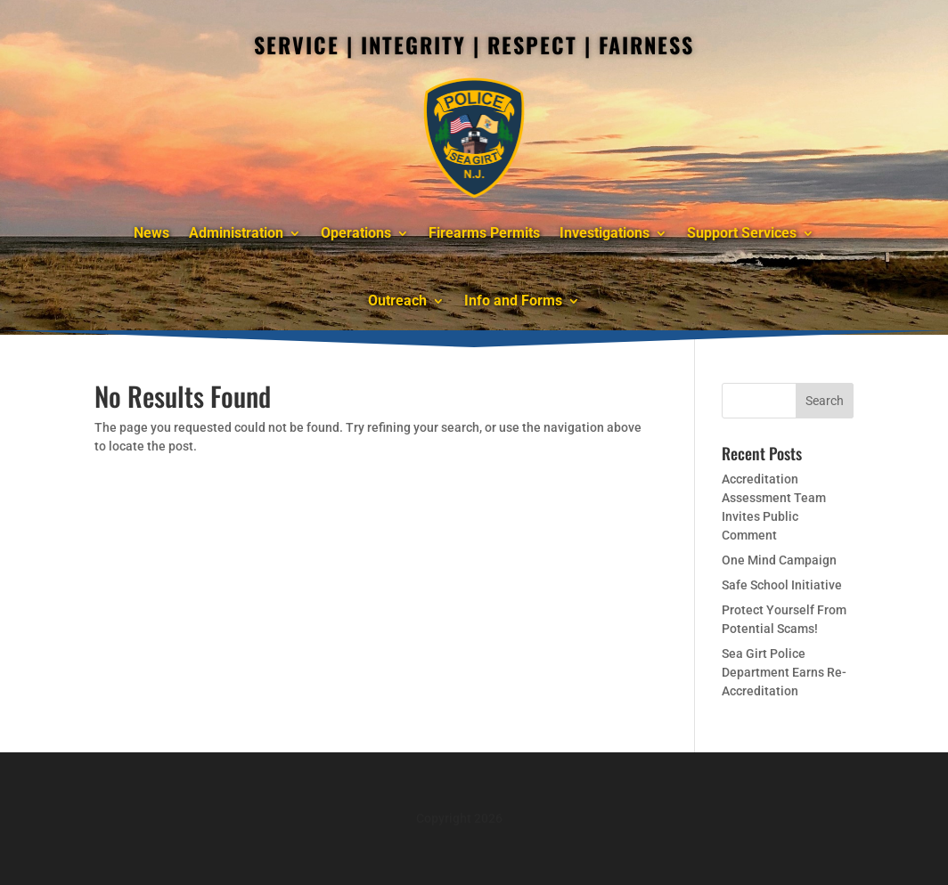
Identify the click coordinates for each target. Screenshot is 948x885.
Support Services (742, 232)
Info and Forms (513, 300)
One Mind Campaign (779, 560)
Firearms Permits (484, 232)
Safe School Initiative (782, 585)
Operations (356, 232)
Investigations (605, 232)
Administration (236, 232)
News (151, 232)
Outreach (397, 300)
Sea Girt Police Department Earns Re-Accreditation (784, 672)
